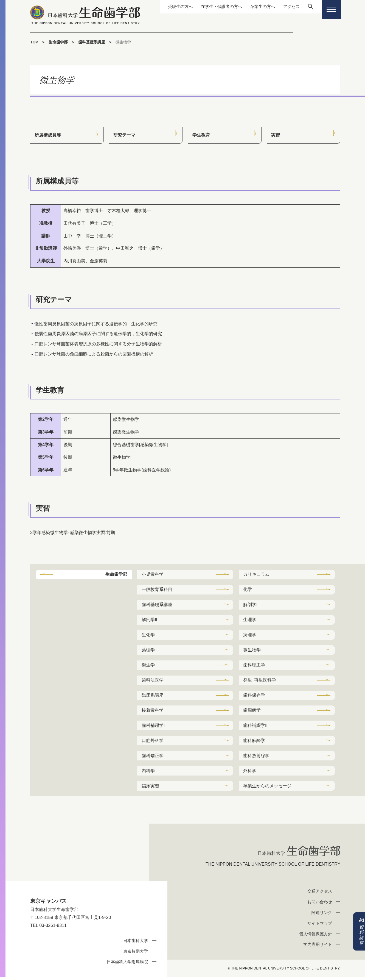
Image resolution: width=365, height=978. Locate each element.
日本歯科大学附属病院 (127, 962)
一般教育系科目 (157, 589)
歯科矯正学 (153, 756)
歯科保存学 (254, 695)
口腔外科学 (153, 741)
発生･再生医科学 (259, 680)
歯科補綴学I (153, 726)
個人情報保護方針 (315, 934)
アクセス (290, 6)
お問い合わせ (319, 903)
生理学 (249, 620)
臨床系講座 (153, 695)
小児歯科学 (153, 574)
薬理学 (148, 650)
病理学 (249, 635)
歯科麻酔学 (254, 741)
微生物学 (252, 650)
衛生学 (148, 665)
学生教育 (201, 135)
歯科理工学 (254, 665)
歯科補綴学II (255, 726)
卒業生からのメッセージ (267, 786)
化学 (247, 589)
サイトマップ (319, 924)
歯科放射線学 (256, 756)
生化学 (148, 635)
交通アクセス (319, 892)
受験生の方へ (173, 6)
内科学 (148, 771)
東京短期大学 (135, 952)
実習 (275, 135)
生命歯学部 (58, 42)
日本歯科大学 (135, 941)
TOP (34, 42)
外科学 (249, 771)
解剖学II (149, 620)
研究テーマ (125, 135)
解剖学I (250, 604)
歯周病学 (252, 711)
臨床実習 (150, 786)
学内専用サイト (317, 945)
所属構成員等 (48, 135)
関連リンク (321, 913)
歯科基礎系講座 (91, 42)
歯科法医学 (153, 680)
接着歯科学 (153, 711)
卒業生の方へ (260, 6)
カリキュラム (256, 574)
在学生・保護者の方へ (216, 6)
